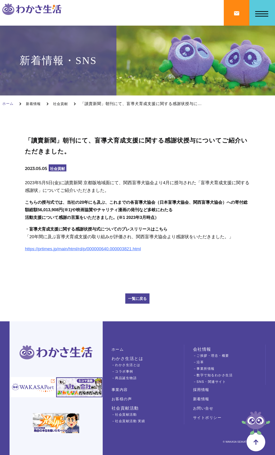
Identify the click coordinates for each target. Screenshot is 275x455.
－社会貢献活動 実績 (130, 421)
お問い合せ (204, 408)
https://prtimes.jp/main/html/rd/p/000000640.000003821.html (83, 248)
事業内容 (121, 389)
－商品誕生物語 (126, 378)
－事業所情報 (205, 368)
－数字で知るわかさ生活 (215, 375)
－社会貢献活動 (126, 414)
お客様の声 (123, 399)
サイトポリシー (209, 417)
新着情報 (35, 104)
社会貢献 (64, 104)
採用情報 (202, 389)
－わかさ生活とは (128, 365)
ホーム (8, 104)
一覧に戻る (137, 298)
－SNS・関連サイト (211, 382)
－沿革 (199, 362)
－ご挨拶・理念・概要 (213, 355)
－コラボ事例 (124, 371)
